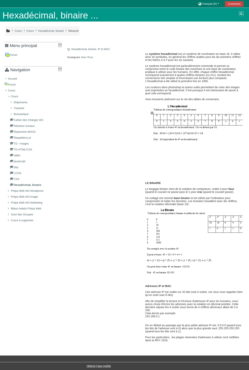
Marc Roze (87, 57)
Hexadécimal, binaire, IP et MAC (90, 49)
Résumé (73, 30)
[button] (210, 4)
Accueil (15, 78)
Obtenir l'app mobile (99, 366)
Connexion (234, 3)
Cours (14, 90)
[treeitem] (33, 149)
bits (212, 75)
